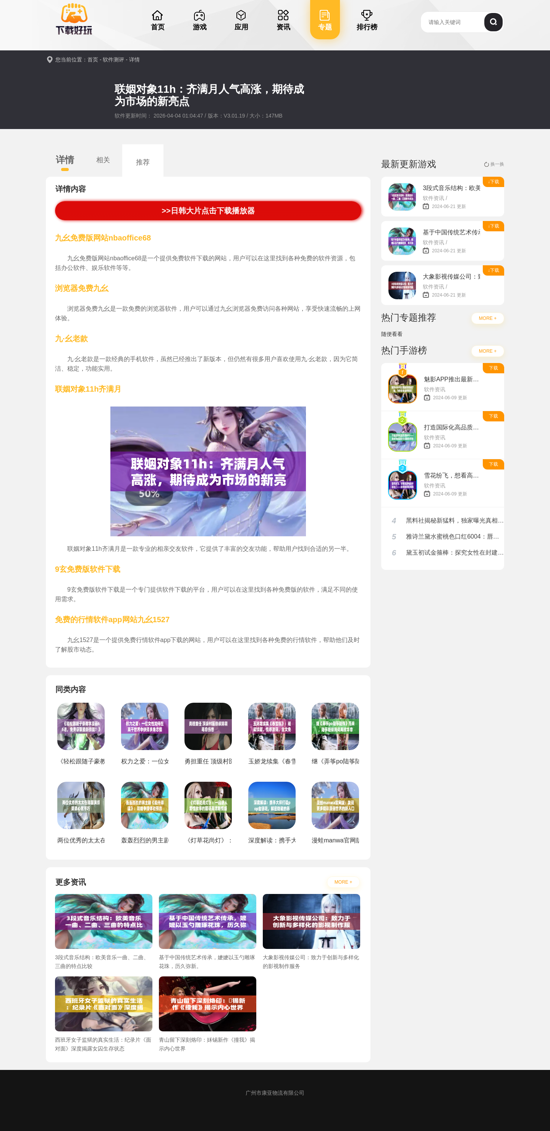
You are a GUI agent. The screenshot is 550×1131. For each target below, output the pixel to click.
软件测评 (113, 59)
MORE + (343, 882)
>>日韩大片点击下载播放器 (208, 211)
